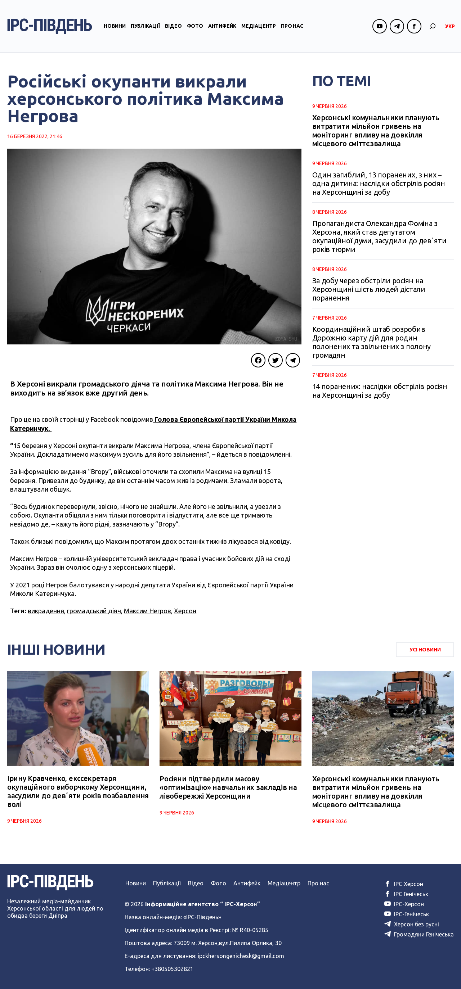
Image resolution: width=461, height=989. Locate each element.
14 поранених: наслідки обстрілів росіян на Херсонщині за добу (379, 390)
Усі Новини (425, 649)
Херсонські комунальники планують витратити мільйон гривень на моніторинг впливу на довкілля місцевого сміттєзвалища (375, 130)
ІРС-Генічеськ (406, 914)
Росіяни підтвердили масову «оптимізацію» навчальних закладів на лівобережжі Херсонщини (228, 787)
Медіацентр (258, 26)
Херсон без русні (411, 924)
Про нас (292, 26)
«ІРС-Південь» (202, 917)
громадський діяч (94, 610)
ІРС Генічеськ (406, 894)
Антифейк (222, 26)
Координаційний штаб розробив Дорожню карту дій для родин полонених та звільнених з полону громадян (371, 342)
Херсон (185, 610)
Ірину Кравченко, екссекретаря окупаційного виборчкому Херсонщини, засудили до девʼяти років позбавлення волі (78, 792)
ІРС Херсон (403, 884)
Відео (173, 26)
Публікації (145, 26)
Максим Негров (147, 610)
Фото (195, 26)
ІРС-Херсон (404, 904)
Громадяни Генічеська (419, 934)
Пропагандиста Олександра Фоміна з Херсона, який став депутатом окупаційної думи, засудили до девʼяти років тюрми (379, 236)
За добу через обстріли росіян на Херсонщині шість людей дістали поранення (368, 289)
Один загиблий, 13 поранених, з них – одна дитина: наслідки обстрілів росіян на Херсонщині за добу (378, 183)
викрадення (46, 610)
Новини (115, 26)
